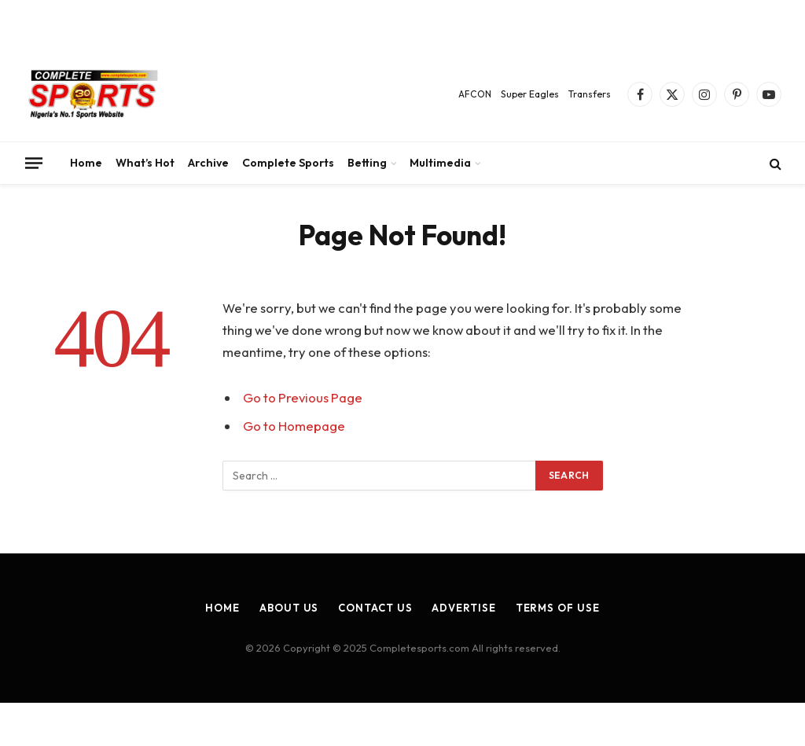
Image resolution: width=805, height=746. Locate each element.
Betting (367, 163)
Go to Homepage (294, 425)
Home (86, 163)
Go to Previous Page (302, 397)
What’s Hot (145, 163)
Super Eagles (530, 94)
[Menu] (33, 163)
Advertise (463, 607)
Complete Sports (288, 163)
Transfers (589, 94)
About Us (288, 607)
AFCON (474, 94)
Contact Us (375, 607)
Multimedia (440, 163)
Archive (208, 163)
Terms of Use (558, 607)
